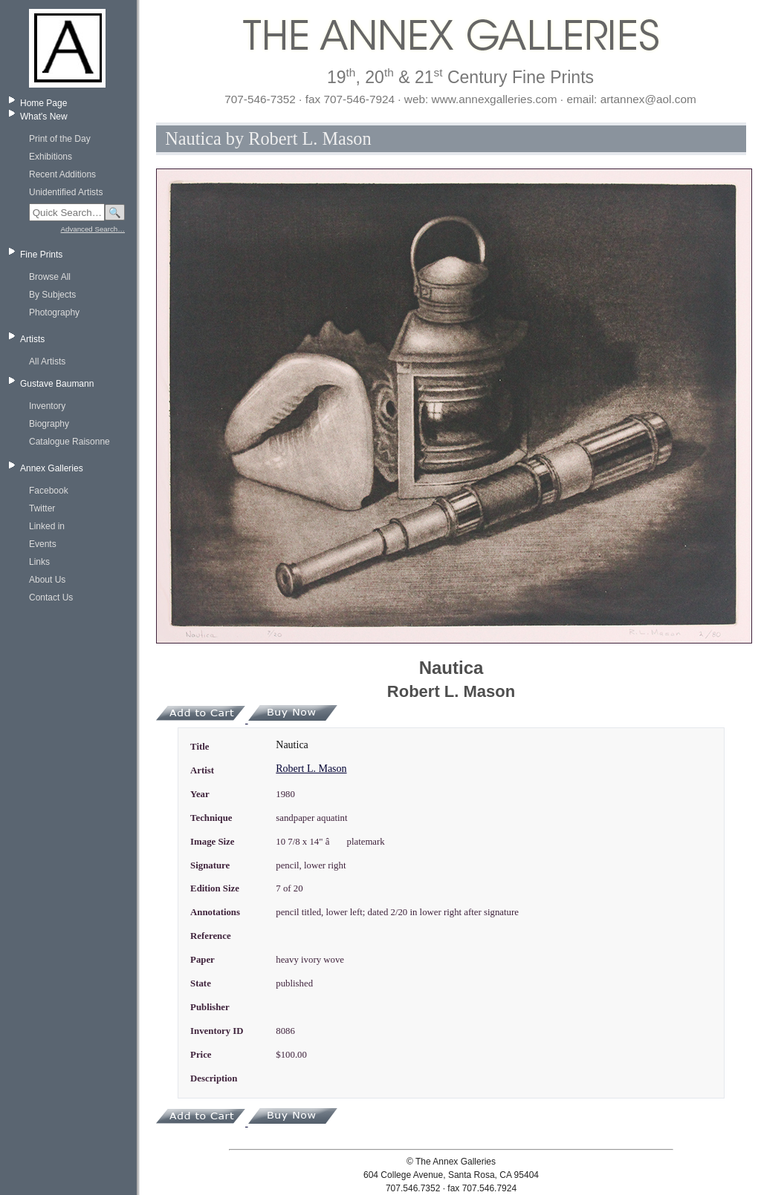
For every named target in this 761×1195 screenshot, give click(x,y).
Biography (49, 424)
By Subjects (52, 294)
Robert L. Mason (311, 768)
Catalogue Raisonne (69, 441)
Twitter (42, 508)
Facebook (48, 490)
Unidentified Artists (66, 192)
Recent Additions (62, 174)
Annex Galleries (51, 468)
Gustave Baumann (57, 384)
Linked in (47, 526)
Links (39, 562)
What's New (44, 116)
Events (42, 544)
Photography (54, 312)
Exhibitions (50, 156)
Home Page (43, 103)
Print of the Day (60, 139)
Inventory (47, 406)
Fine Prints (41, 254)
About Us (47, 579)
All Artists (47, 361)
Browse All (50, 277)
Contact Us (51, 597)
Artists (32, 339)
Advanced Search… (93, 229)
